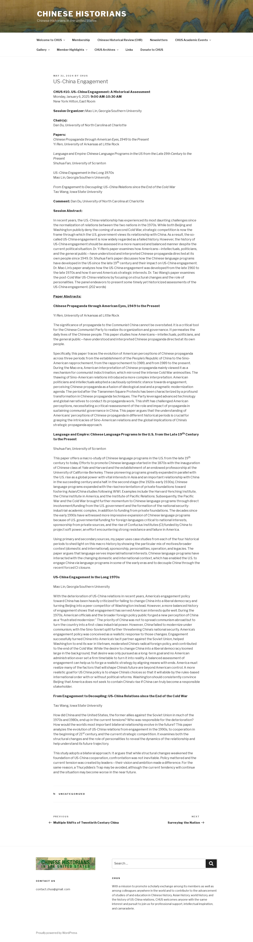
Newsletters (159, 40)
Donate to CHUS (151, 49)
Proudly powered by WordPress (56, 932)
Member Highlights (72, 49)
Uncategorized (72, 794)
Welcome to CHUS (51, 40)
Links (129, 49)
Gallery (43, 49)
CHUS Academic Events (193, 40)
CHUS (84, 75)
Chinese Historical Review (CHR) (119, 40)
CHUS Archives (107, 49)
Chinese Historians (82, 14)
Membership (81, 40)
